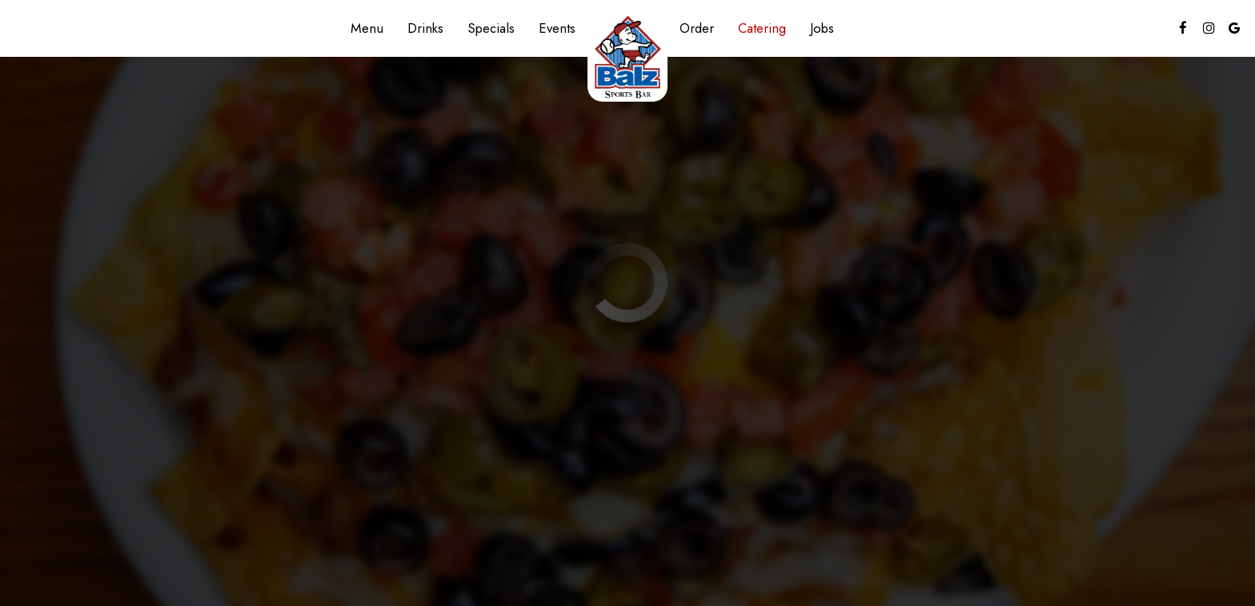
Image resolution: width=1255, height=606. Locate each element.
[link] (627, 57)
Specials (491, 28)
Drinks (425, 28)
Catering (762, 28)
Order (697, 28)
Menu (367, 28)
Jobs (822, 28)
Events (557, 28)
